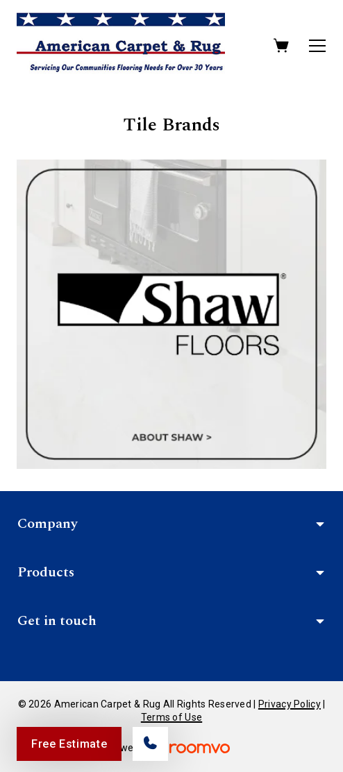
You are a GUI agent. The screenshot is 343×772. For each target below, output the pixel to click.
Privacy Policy (289, 704)
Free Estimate (69, 743)
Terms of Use (171, 717)
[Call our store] (150, 744)
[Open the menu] (317, 45)
